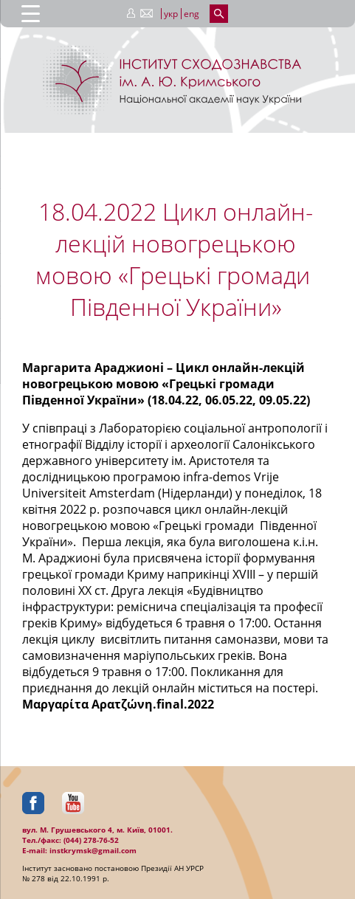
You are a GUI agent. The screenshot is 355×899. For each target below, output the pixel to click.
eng (191, 13)
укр (171, 13)
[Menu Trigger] (31, 13)
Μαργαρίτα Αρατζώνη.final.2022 (118, 704)
